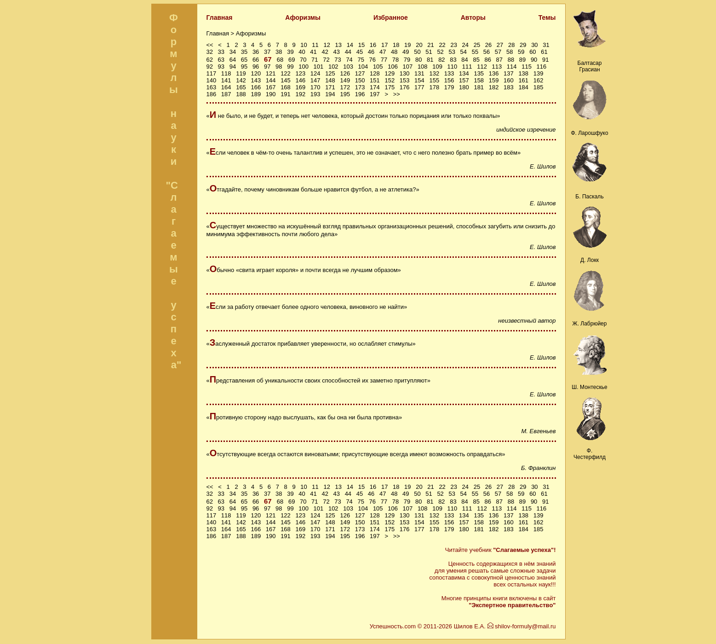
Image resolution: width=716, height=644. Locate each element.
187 (226, 94)
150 (360, 80)
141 (226, 80)
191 (286, 94)
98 (278, 66)
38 (278, 51)
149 (345, 80)
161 (523, 80)
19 (407, 44)
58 (509, 51)
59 (521, 51)
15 (361, 44)
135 (479, 73)
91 (545, 59)
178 (434, 87)
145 (286, 80)
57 (498, 51)
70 (303, 59)
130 (405, 73)
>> (396, 94)
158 (479, 80)
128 (375, 73)
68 (280, 59)
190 (271, 94)
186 (211, 94)
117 (211, 73)
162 (538, 80)
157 (464, 80)
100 (303, 66)
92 (209, 66)
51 (428, 51)
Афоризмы (303, 17)
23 (453, 44)
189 (256, 94)
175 (389, 87)
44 (348, 51)
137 (509, 73)
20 (419, 44)
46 (371, 51)
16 (373, 44)
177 (419, 87)
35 (244, 51)
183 (509, 87)
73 (337, 59)
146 (300, 80)
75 (360, 59)
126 (345, 73)
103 (348, 66)
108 (423, 66)
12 (326, 44)
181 (479, 87)
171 (330, 87)
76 (372, 59)
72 (326, 59)
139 (538, 73)
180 (464, 87)
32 (209, 51)
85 (476, 59)
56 (486, 51)
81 (430, 59)
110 (452, 66)
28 (511, 44)
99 (290, 66)
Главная (219, 17)
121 (271, 73)
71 (314, 59)
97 (267, 66)
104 (363, 66)
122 (286, 73)
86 (488, 59)
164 (226, 87)
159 (494, 80)
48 (394, 51)
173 (360, 87)
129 (389, 73)
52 (440, 51)
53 (451, 51)
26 (488, 44)
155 (434, 80)
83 (453, 59)
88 (511, 59)
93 (221, 66)
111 (467, 66)
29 (523, 44)
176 (405, 87)
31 (546, 44)
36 (255, 51)
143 (256, 80)
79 (407, 59)
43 (336, 51)
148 (330, 80)
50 (417, 51)
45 (359, 51)
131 (419, 73)
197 (375, 94)
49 (405, 51)
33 (221, 51)
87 (499, 59)
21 (430, 44)
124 (315, 73)
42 (324, 51)
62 (209, 59)
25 (477, 44)
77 (384, 59)
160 (509, 80)
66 (255, 59)
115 (526, 66)
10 (303, 44)
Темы (547, 17)
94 (232, 66)
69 (291, 59)
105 (378, 66)
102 (333, 66)
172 (345, 87)
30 (534, 44)
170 (315, 87)
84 (464, 59)
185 (538, 87)
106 (393, 66)
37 (267, 51)
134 (464, 73)
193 (315, 94)
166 (256, 87)
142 (241, 80)
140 (211, 80)
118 (226, 73)
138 (523, 73)
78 (395, 59)
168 (286, 87)
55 (475, 51)
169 (300, 87)
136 (494, 73)
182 (494, 87)
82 (441, 59)
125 (330, 73)
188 (241, 94)
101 (319, 66)
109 (437, 66)
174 (375, 87)
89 (522, 59)
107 (408, 66)
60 (532, 51)
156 (449, 80)
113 (497, 66)
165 (241, 87)
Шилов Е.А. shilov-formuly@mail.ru (505, 626)
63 (221, 59)
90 (534, 59)
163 (211, 87)
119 (241, 73)
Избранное (390, 17)
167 (271, 87)
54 (463, 51)
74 (349, 59)
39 (290, 51)
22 (442, 44)
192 (300, 94)
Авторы (473, 17)
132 (434, 73)
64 (232, 59)
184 (523, 87)
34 (232, 51)
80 (418, 59)
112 (482, 66)
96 (255, 66)
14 (350, 44)
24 (465, 44)
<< (209, 44)
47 (382, 51)
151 (375, 80)
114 (512, 66)
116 (542, 66)
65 (244, 59)
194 (330, 94)
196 (360, 94)
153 (405, 80)
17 (384, 44)
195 (345, 94)
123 (300, 73)
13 (338, 44)
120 (256, 73)
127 (360, 73)
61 (544, 51)
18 (396, 44)
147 (315, 80)
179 (449, 87)
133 (449, 73)
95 (244, 66)
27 (500, 44)
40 (301, 51)
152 (389, 80)
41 (313, 51)
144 (271, 80)
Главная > (221, 33)
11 (315, 44)
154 (419, 80)
